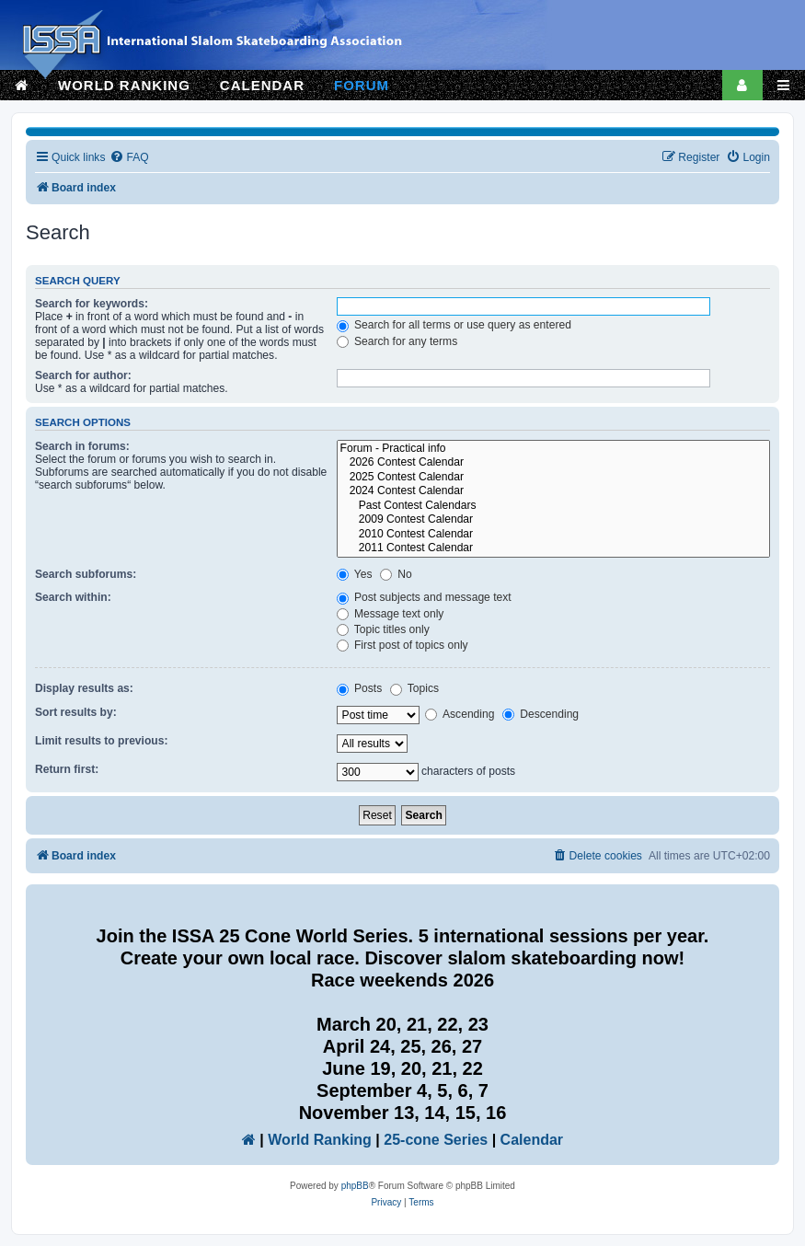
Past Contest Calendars (553, 506)
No (396, 574)
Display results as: (84, 688)
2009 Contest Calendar (553, 520)
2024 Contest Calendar (553, 491)
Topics (414, 688)
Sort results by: (76, 712)
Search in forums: (82, 446)
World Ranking (320, 1140)
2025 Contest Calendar (553, 477)
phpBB (355, 1186)
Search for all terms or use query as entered (454, 324)
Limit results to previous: (101, 740)
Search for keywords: (91, 303)
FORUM (361, 85)
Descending (540, 714)
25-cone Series (436, 1140)
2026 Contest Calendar (553, 463)
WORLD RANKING (124, 85)
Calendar (531, 1140)
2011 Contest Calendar (553, 548)
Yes (355, 574)
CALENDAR (262, 85)
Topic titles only (383, 629)
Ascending (459, 714)
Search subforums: (85, 574)
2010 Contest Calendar (553, 534)
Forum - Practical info (553, 449)
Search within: (73, 597)
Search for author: (83, 375)
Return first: (66, 769)
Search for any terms (397, 341)
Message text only (390, 613)
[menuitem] (128, 157)
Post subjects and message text (424, 597)
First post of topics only (402, 645)
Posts (360, 688)
